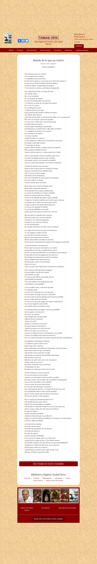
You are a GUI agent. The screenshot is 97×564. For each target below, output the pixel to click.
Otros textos (38, 480)
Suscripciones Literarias (67, 508)
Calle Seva (68, 50)
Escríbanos (46, 508)
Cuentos (27, 478)
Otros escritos (45, 50)
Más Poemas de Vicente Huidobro (48, 463)
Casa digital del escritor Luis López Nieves (48, 42)
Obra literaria (32, 50)
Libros (11, 50)
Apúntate (79, 46)
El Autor (20, 50)
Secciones (57, 50)
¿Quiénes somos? (82, 50)
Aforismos (58, 478)
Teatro (67, 478)
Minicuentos (47, 478)
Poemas (36, 478)
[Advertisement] (48, 16)
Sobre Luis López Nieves (27, 509)
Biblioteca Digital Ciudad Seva (48, 474)
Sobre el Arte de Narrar (54, 480)
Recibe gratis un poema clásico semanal (48, 519)
